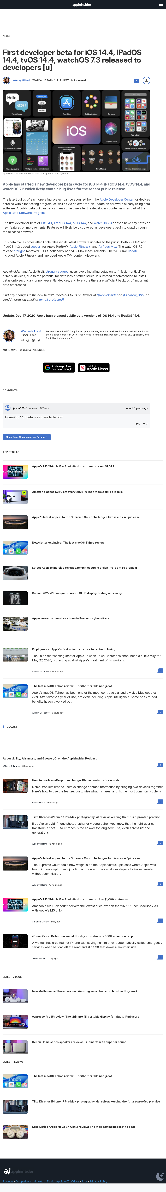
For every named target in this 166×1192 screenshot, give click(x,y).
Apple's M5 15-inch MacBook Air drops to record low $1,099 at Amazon (80, 899)
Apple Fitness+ (80, 246)
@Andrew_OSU (133, 295)
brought (19, 251)
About (137, 408)
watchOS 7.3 (103, 223)
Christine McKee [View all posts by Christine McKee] (40, 922)
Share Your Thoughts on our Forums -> (27, 437)
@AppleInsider (107, 295)
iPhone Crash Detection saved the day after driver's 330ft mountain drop (82, 936)
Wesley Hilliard (21, 80)
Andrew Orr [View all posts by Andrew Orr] (37, 802)
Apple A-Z (62, 1181)
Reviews (8, 1181)
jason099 (19, 408)
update (133, 251)
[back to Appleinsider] (82, 5)
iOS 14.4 (46, 223)
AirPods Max (107, 246)
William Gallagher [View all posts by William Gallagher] (40, 671)
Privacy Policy (98, 1181)
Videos (75, 1181)
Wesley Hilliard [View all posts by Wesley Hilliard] (39, 844)
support (36, 246)
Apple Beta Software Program (24, 213)
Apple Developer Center (116, 199)
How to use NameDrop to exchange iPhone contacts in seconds (76, 780)
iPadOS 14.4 (62, 223)
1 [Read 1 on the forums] (160, 670)
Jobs (84, 1181)
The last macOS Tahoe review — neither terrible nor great (72, 686)
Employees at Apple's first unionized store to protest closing (73, 649)
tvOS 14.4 (79, 223)
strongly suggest (57, 271)
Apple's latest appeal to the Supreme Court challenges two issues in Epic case (86, 858)
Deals (50, 1181)
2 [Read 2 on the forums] (160, 711)
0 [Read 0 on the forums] (160, 765)
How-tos (39, 1181)
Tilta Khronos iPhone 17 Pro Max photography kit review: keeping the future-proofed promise (96, 817)
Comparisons (23, 1181)
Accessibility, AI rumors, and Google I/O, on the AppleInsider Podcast (50, 758)
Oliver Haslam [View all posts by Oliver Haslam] (39, 958)
